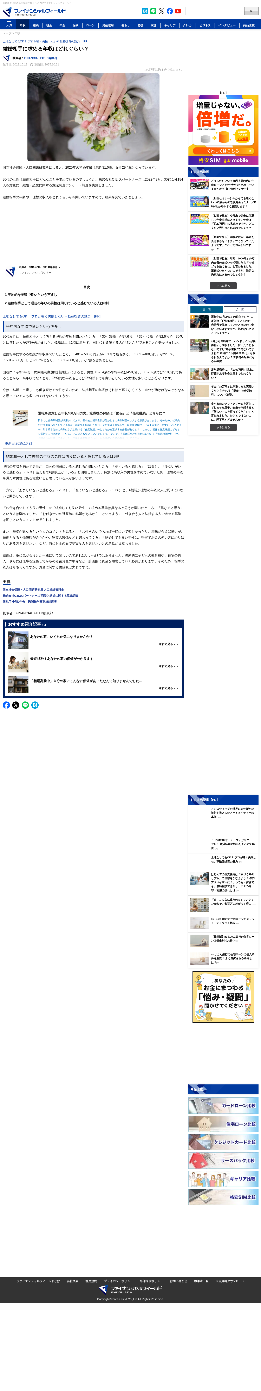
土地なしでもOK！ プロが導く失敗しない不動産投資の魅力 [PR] (45, 41)
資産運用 (108, 25)
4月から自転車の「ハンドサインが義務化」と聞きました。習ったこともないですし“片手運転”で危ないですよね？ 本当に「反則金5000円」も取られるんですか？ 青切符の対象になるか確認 (233, 351)
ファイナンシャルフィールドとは (38, 1281)
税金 (49, 25)
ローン (90, 25)
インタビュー (227, 25)
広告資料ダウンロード (230, 1281)
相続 (36, 25)
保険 (75, 25)
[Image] (34, 12)
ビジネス (205, 25)
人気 (9, 25)
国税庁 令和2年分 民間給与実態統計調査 (30, 601)
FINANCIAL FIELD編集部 (40, 58)
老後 (140, 25)
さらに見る (223, 285)
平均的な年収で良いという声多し (31, 295)
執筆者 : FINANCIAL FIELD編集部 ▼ (39, 267)
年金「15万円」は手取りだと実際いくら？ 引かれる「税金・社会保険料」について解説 (232, 390)
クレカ (187, 25)
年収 (22, 25)
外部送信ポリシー (151, 1281)
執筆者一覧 (201, 1281)
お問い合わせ (178, 1281)
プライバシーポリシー (118, 1281)
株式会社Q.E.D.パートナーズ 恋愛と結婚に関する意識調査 (41, 595)
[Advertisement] (93, 232)
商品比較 (249, 25)
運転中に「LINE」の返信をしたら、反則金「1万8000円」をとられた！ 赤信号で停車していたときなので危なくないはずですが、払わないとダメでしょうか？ (233, 324)
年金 (62, 25)
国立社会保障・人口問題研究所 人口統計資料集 (33, 589)
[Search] (213, 11)
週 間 (207, 309)
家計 (153, 25)
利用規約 (91, 1281)
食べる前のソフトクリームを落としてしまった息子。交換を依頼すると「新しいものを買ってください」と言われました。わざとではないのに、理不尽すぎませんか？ (232, 411)
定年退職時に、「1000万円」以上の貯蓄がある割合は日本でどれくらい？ (233, 373)
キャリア (170, 25)
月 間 (240, 309)
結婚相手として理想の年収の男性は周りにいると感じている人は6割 (57, 303)
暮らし (125, 25)
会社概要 (72, 1281)
